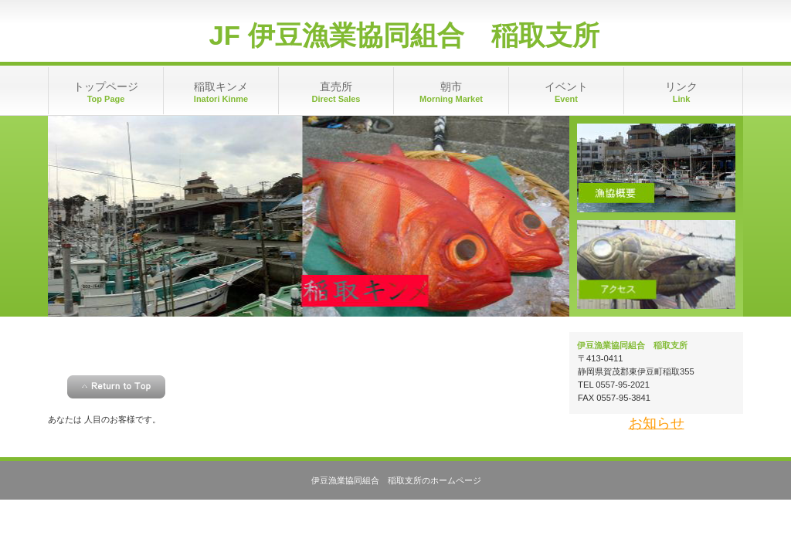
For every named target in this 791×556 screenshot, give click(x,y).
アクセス (656, 264)
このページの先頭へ (116, 386)
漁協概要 (656, 168)
